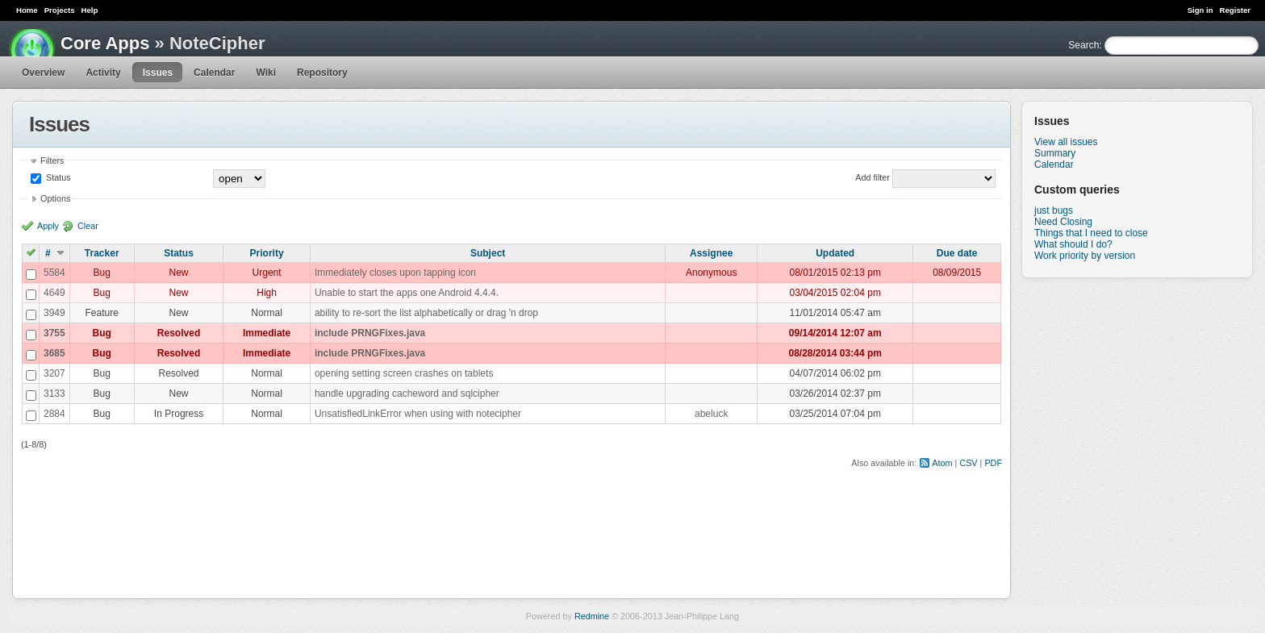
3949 (54, 313)
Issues (158, 72)
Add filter (872, 177)
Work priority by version (1084, 255)
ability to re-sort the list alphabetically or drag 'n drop (426, 313)
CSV (968, 463)
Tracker (102, 253)
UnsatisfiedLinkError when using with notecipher (418, 413)
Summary (1054, 153)
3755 (54, 333)
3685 (54, 353)
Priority (267, 253)
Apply (48, 226)
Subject (487, 253)
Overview (43, 72)
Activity (103, 72)
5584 (54, 272)
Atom (942, 463)
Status (57, 177)
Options (55, 198)
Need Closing (1063, 221)
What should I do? (1073, 244)
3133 (54, 393)
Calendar (214, 72)
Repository (322, 72)
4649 (54, 292)
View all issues (1065, 142)
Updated (835, 253)
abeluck (711, 413)
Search (1083, 45)
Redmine (591, 616)
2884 (54, 413)
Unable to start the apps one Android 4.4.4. (407, 292)
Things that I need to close (1091, 233)
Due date (957, 253)
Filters (52, 160)
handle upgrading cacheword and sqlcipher (407, 393)
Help (89, 10)
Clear (87, 226)
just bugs (1053, 210)
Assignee (711, 253)
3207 (54, 373)
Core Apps (105, 43)
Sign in (1200, 10)
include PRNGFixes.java (370, 333)
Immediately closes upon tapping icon (395, 272)
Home (27, 10)
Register (1235, 10)
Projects (59, 10)
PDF (993, 463)
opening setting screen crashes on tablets (404, 373)
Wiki (266, 72)
